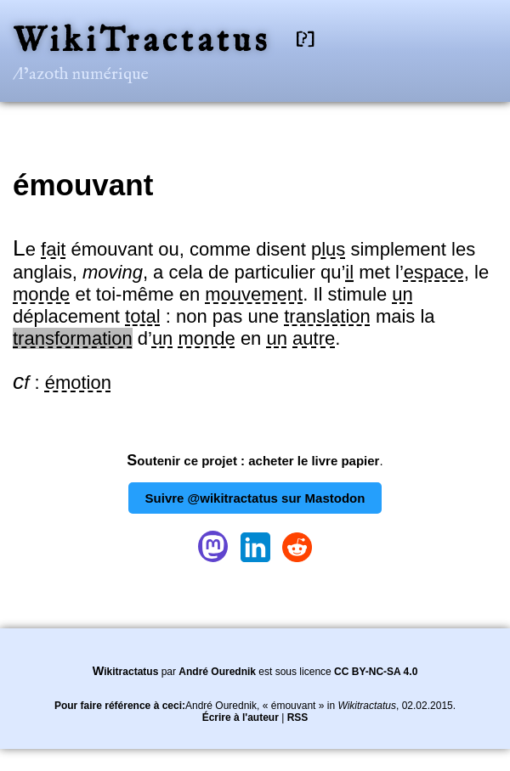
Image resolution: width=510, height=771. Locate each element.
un (402, 294)
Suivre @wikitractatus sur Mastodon (255, 498)
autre (313, 338)
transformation (73, 338)
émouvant (83, 184)
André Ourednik (217, 672)
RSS (298, 717)
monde (41, 294)
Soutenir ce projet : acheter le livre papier (253, 460)
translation (327, 316)
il (349, 272)
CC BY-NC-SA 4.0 (375, 672)
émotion (78, 382)
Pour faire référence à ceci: (119, 706)
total (143, 316)
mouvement (254, 294)
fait (53, 249)
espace (434, 272)
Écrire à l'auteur (240, 717)
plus (328, 249)
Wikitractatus (126, 672)
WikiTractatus (141, 42)
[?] (305, 39)
